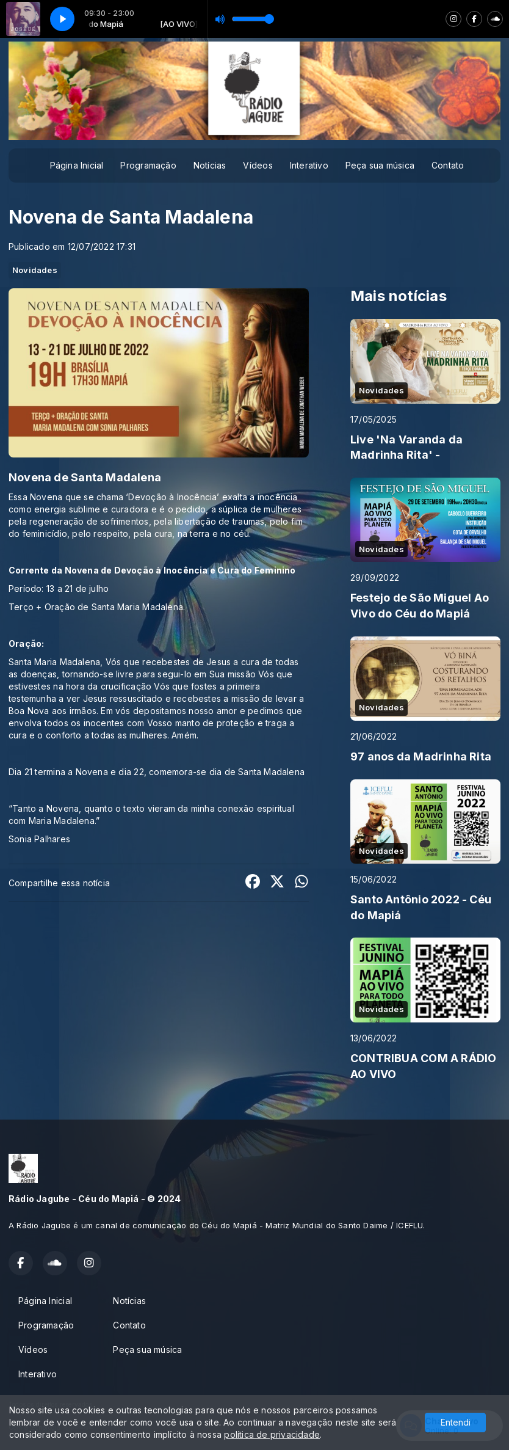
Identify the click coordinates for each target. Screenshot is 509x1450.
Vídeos (257, 165)
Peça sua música (379, 165)
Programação (148, 165)
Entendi (456, 1422)
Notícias (209, 165)
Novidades (34, 270)
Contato (447, 165)
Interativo (309, 165)
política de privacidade (272, 1434)
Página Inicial (77, 165)
